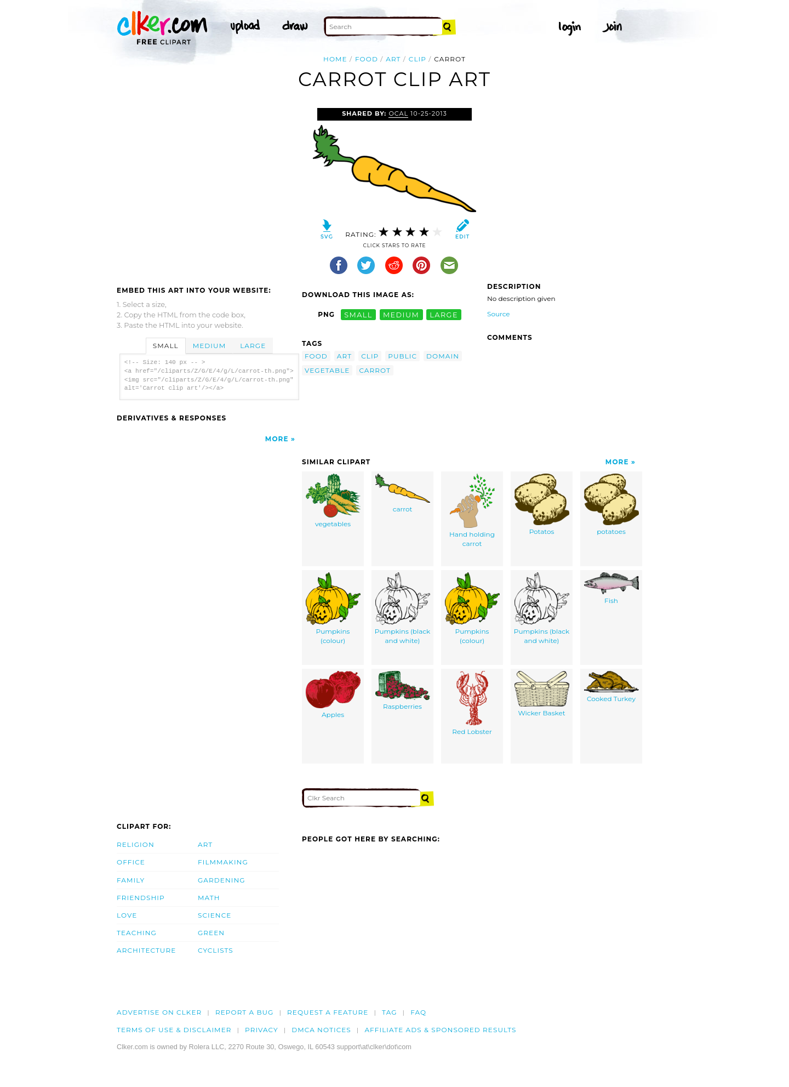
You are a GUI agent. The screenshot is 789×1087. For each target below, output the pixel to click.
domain (442, 356)
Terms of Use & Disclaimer (174, 1030)
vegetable (327, 370)
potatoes (611, 505)
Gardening (221, 880)
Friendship (141, 897)
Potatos (541, 505)
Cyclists (215, 950)
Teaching (137, 933)
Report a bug (244, 1012)
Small (166, 346)
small (358, 314)
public (402, 356)
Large (253, 346)
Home (335, 59)
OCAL (398, 113)
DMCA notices (321, 1030)
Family (131, 880)
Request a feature (327, 1012)
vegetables (333, 501)
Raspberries (402, 691)
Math (209, 897)
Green (211, 933)
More (277, 439)
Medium (209, 346)
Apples (333, 695)
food (366, 59)
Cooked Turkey (611, 687)
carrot (375, 370)
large (444, 314)
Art (205, 844)
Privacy (261, 1030)
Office (131, 862)
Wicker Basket (541, 694)
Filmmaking (223, 862)
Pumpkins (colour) (333, 608)
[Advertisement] (209, 190)
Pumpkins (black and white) (402, 608)
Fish (611, 588)
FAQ (418, 1012)
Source (498, 314)
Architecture (146, 950)
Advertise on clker (159, 1012)
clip (417, 59)
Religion (136, 844)
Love (127, 915)
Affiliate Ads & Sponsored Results (440, 1030)
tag (389, 1012)
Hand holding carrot (472, 511)
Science (214, 915)
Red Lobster (471, 703)
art (393, 59)
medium (401, 314)
